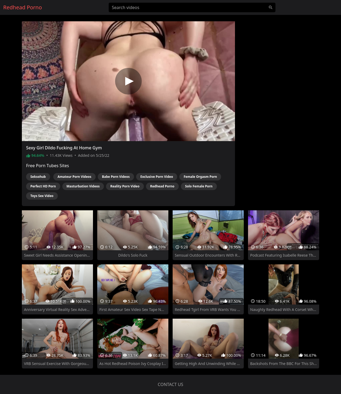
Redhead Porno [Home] (22, 7)
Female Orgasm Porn (200, 176)
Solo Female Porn (199, 186)
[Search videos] (192, 7)
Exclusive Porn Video (156, 176)
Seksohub (38, 176)
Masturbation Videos (83, 186)
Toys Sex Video (42, 196)
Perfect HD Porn (43, 186)
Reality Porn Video (124, 186)
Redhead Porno (162, 186)
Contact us (170, 384)
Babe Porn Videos (116, 176)
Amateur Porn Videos (74, 176)
